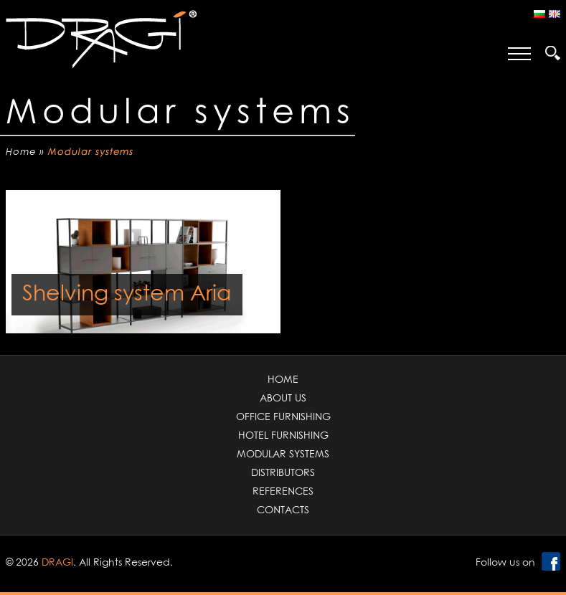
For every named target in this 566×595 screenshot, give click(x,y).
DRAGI (57, 563)
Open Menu (519, 54)
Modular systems (283, 454)
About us (283, 399)
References (283, 492)
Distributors (283, 473)
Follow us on (505, 563)
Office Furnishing (283, 417)
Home (21, 152)
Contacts (283, 510)
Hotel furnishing (283, 436)
